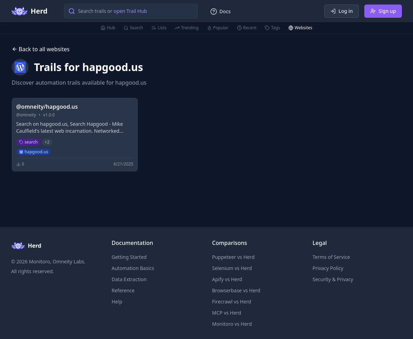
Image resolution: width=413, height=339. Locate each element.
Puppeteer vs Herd (233, 257)
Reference (123, 290)
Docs (220, 11)
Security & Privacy (332, 279)
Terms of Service (331, 257)
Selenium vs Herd (232, 268)
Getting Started (129, 257)
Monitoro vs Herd (232, 324)
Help (117, 301)
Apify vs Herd (227, 279)
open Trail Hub (130, 11)
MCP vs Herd (226, 312)
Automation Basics (133, 268)
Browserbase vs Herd (236, 290)
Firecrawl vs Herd (231, 301)
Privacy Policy (327, 268)
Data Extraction (129, 279)
